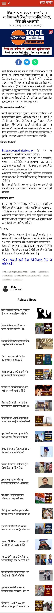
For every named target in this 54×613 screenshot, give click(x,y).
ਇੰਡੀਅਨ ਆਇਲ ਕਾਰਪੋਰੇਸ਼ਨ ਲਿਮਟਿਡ (28, 276)
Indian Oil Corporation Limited (15, 272)
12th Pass (8, 276)
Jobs (33, 272)
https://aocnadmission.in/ (17, 150)
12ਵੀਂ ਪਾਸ (17, 280)
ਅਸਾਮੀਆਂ (7, 280)
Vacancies (43, 272)
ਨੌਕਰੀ (46, 276)
